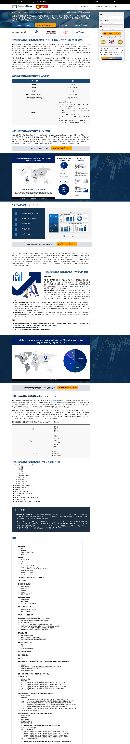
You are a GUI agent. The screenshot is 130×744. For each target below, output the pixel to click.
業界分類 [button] (99, 7)
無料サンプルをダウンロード (45, 25)
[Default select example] (105, 29)
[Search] (115, 2)
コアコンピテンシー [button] (87, 7)
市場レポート (109, 7)
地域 (116, 7)
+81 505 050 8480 (41, 2)
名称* (101, 14)
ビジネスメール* (104, 20)
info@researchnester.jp (27, 2)
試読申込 (111, 58)
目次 (29, 25)
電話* (101, 26)
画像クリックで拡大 (68, 236)
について (15, 2)
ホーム (77, 7)
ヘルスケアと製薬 (21, 12)
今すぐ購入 (17, 25)
